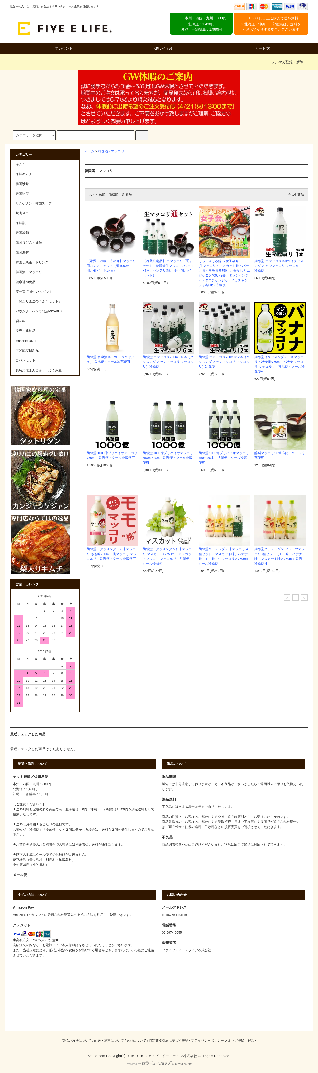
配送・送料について (109, 1041)
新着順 (127, 194)
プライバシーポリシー (207, 1041)
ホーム (89, 151)
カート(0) (258, 48)
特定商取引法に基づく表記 (168, 1041)
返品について (136, 1041)
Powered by (159, 1063)
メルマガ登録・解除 (287, 62)
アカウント (59, 48)
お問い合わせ (159, 48)
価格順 (113, 194)
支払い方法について (77, 1041)
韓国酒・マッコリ (111, 151)
